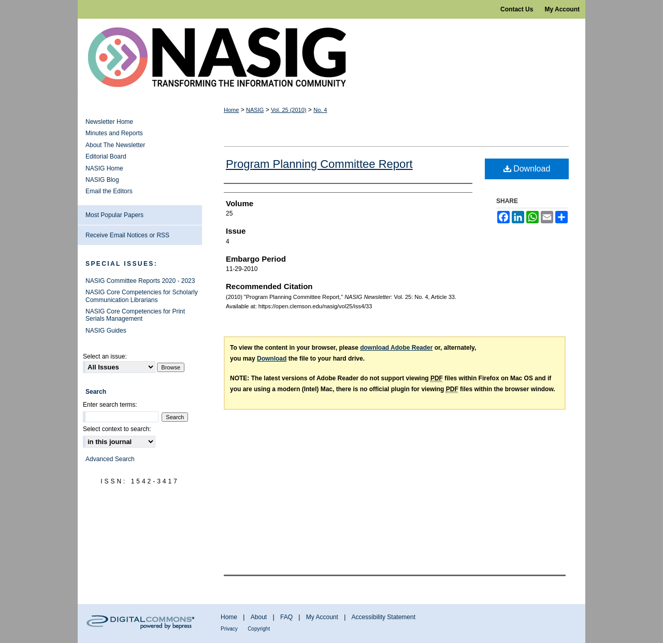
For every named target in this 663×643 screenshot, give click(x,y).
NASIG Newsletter (331, 57)
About (259, 617)
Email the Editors (109, 191)
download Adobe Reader (396, 347)
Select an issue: (105, 356)
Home (231, 110)
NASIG (255, 110)
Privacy (229, 629)
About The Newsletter (115, 145)
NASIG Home (104, 168)
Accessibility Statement (383, 617)
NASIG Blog (102, 179)
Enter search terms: (110, 404)
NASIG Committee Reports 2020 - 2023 (140, 280)
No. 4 (320, 110)
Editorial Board (105, 156)
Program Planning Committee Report (319, 164)
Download (527, 168)
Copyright (259, 629)
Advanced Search (110, 459)
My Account (322, 617)
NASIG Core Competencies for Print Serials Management (135, 315)
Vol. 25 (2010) (289, 110)
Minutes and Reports (114, 133)
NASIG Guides (105, 330)
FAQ (286, 617)
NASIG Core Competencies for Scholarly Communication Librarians (141, 296)
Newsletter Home (109, 121)
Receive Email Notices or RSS (127, 235)
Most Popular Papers (114, 215)
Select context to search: (117, 429)
